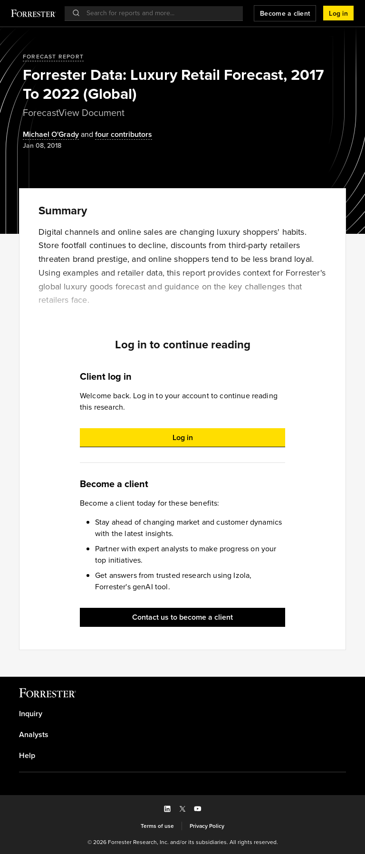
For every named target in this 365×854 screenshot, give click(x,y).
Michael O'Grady (51, 135)
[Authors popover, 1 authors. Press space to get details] (51, 135)
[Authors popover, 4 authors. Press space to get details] (115, 135)
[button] (338, 13)
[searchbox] (158, 13)
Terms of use (157, 826)
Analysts (33, 734)
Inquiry (30, 714)
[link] (182, 714)
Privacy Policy (207, 826)
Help (27, 755)
